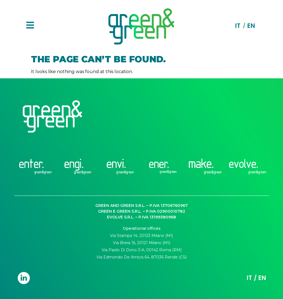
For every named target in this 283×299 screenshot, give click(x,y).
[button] (30, 26)
